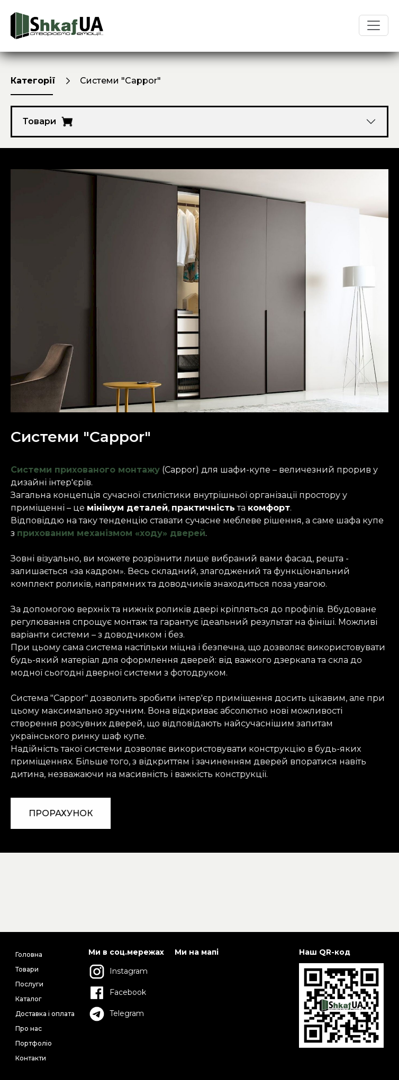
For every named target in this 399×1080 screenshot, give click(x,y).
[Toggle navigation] (373, 25)
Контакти (30, 1058)
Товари (48, 121)
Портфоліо (33, 1043)
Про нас (28, 1028)
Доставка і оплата (45, 1014)
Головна (28, 954)
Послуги (29, 984)
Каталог (28, 999)
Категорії (33, 81)
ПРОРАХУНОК (65, 813)
